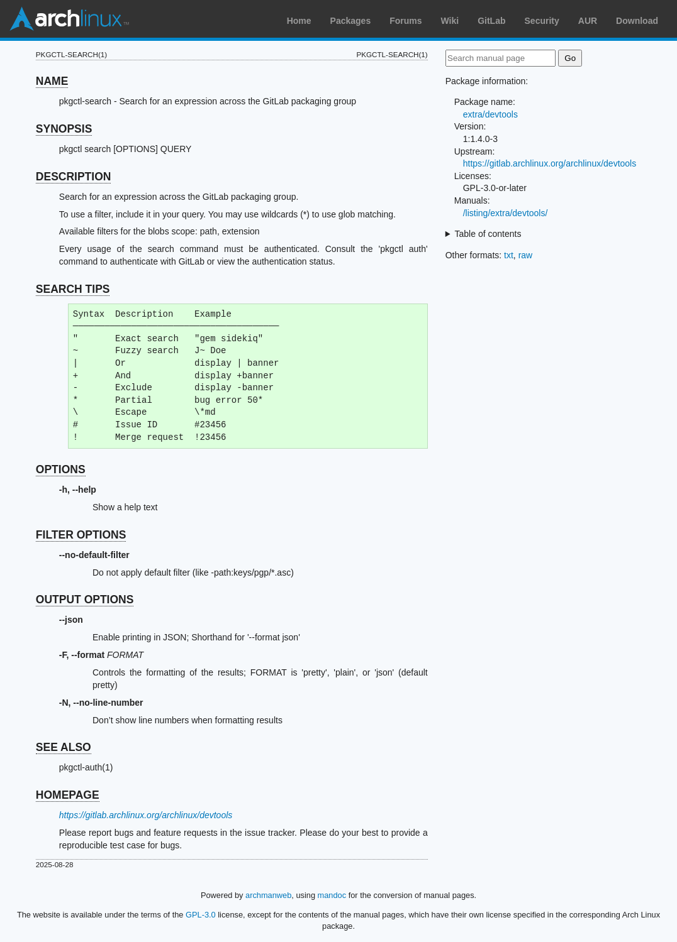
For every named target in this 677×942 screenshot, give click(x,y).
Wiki (450, 21)
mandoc (332, 895)
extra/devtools (490, 114)
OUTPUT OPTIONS (85, 599)
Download (637, 21)
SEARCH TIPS (73, 289)
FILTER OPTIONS (81, 535)
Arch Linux (69, 18)
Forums (405, 21)
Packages (350, 21)
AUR (587, 21)
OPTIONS (61, 469)
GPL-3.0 (201, 914)
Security (542, 21)
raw (525, 255)
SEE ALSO (63, 747)
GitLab (491, 21)
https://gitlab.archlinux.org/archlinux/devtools (145, 815)
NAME (52, 81)
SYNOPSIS (64, 129)
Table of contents (488, 234)
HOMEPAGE (67, 795)
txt (508, 255)
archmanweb (268, 895)
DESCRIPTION (73, 176)
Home (299, 21)
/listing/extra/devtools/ (505, 213)
